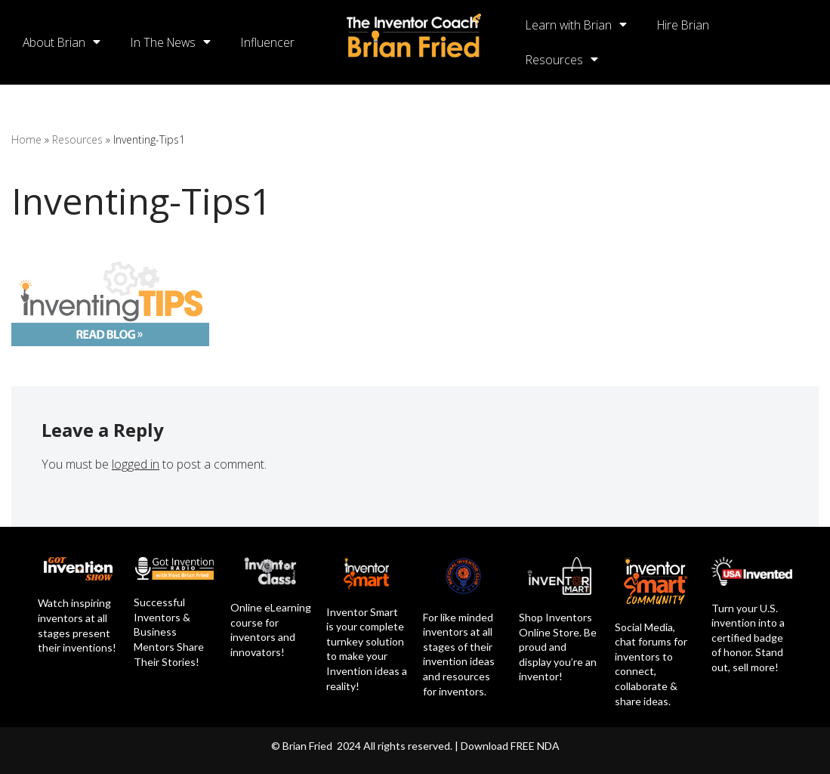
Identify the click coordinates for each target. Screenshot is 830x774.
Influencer (273, 42)
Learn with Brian (577, 25)
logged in (135, 464)
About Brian (62, 42)
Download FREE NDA (510, 745)
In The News (174, 42)
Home (26, 139)
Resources (562, 59)
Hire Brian (686, 25)
